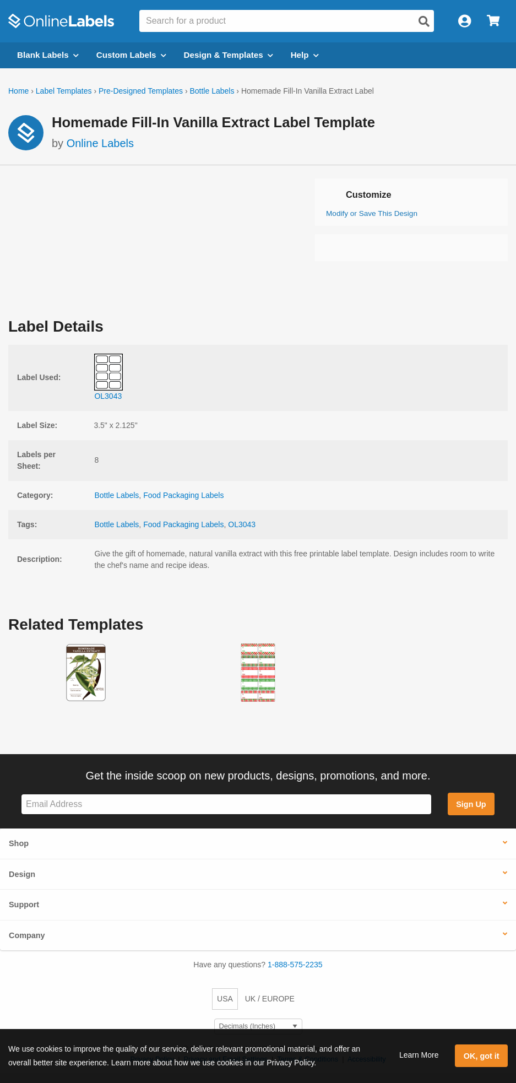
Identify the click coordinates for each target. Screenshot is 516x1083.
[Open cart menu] (493, 21)
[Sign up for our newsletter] (226, 804)
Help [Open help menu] (305, 54)
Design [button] (22, 874)
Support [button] (24, 904)
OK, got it (481, 1056)
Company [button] (27, 935)
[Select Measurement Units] (258, 1027)
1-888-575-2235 (295, 964)
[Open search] (424, 21)
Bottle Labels (211, 90)
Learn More (419, 1054)
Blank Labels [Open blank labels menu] (48, 54)
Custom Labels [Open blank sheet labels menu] (131, 54)
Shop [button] (19, 843)
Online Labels (100, 143)
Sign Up (471, 804)
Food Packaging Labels (183, 495)
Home (18, 90)
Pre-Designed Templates (141, 90)
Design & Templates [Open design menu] (228, 54)
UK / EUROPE (270, 998)
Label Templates (64, 90)
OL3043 (242, 524)
